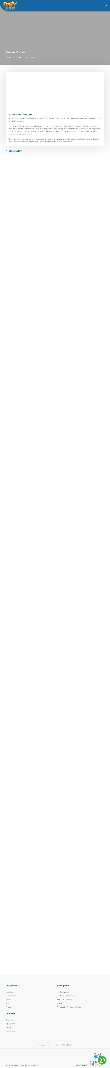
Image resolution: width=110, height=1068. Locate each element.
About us (9, 992)
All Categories (62, 992)
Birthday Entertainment (67, 996)
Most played (10, 1031)
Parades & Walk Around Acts (69, 1007)
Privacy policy (43, 1045)
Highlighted (10, 1024)
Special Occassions (64, 999)
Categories (17, 57)
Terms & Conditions (64, 1045)
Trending (9, 1027)
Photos (8, 1007)
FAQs (8, 999)
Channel (9, 1020)
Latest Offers (11, 996)
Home (8, 57)
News (8, 1003)
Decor (59, 1003)
